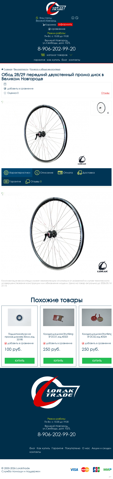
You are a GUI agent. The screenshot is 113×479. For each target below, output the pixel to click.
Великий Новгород (46, 20)
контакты (74, 59)
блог (64, 59)
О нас (86, 448)
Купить (19, 360)
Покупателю (72, 448)
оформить (65, 24)
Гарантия (39, 59)
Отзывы (105, 93)
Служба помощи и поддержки (20, 471)
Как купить (53, 59)
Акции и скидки (101, 448)
